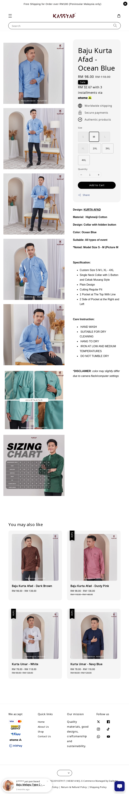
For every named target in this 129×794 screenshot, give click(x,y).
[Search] (115, 25)
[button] (10, 16)
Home (41, 721)
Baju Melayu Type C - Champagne (31, 784)
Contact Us (44, 736)
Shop (41, 731)
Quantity (82, 169)
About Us (43, 726)
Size (80, 127)
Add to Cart (96, 185)
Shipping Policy (98, 787)
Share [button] (84, 195)
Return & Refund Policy (74, 787)
